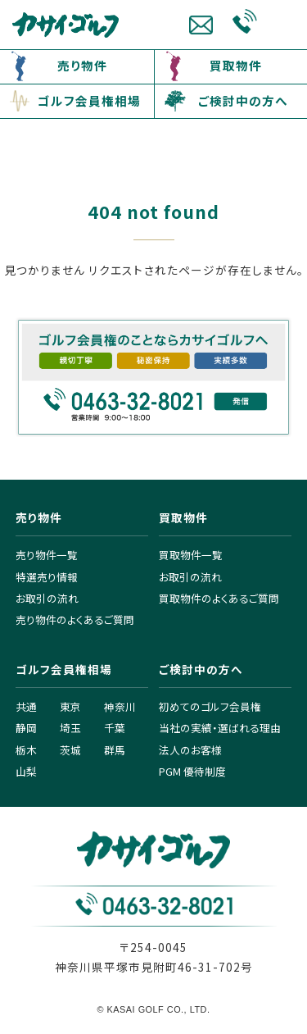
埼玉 (70, 728)
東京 (70, 706)
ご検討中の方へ (243, 100)
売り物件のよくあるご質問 (75, 619)
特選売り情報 (47, 577)
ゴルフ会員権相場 (89, 100)
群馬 (114, 750)
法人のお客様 (190, 750)
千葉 (114, 728)
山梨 (26, 771)
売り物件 (82, 65)
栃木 (26, 750)
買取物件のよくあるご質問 (219, 598)
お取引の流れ (47, 598)
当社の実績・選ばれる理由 (220, 728)
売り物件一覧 (47, 555)
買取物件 (236, 65)
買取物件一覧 (191, 555)
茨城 (70, 750)
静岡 (26, 728)
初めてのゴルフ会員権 (210, 706)
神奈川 (120, 706)
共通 (26, 706)
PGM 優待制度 (192, 771)
